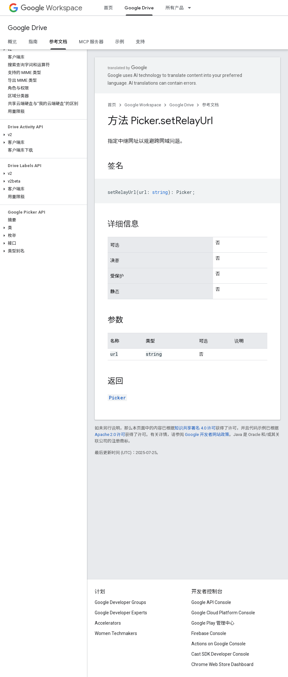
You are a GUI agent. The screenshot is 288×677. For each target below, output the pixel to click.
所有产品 (174, 8)
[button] (42, 49)
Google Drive (27, 28)
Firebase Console (208, 633)
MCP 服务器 (91, 42)
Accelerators (108, 623)
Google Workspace (142, 104)
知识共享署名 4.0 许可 (195, 428)
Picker (117, 398)
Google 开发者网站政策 (207, 434)
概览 (12, 42)
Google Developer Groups (120, 602)
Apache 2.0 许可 (110, 434)
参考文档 (210, 104)
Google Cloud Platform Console (223, 612)
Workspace (51, 8)
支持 (140, 42)
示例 (119, 42)
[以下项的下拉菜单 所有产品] (191, 8)
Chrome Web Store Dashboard (222, 664)
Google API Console (211, 602)
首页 (108, 8)
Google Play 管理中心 (212, 623)
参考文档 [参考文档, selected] (58, 42)
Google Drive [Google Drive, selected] (139, 8)
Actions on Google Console (218, 643)
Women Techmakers (116, 633)
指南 (32, 42)
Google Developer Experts (121, 612)
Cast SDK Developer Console (220, 654)
